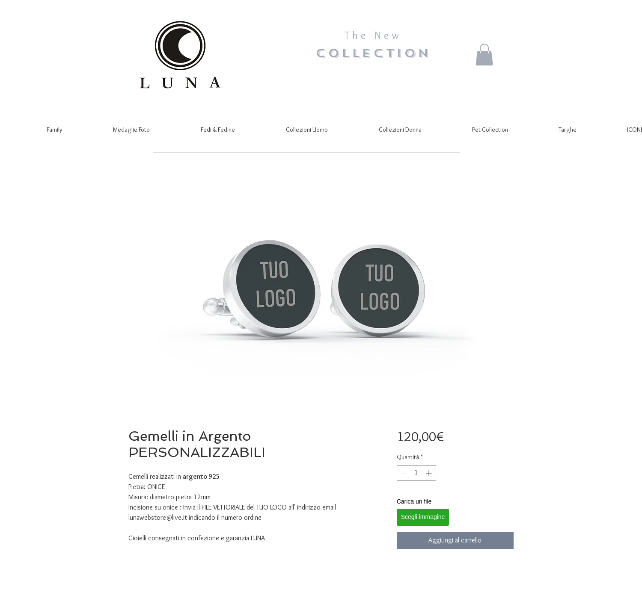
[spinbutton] (416, 473)
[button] (484, 54)
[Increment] (429, 473)
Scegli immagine (423, 516)
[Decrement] (403, 473)
